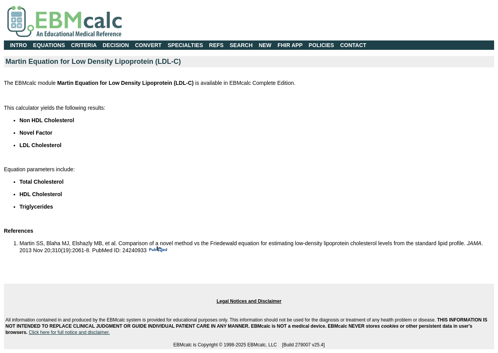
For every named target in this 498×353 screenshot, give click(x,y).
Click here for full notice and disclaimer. (69, 332)
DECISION (116, 45)
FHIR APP (290, 45)
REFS (216, 45)
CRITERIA (84, 45)
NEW (265, 45)
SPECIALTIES (185, 45)
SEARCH (241, 45)
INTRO (18, 45)
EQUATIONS (49, 45)
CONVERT (148, 45)
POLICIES (321, 45)
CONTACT (353, 45)
